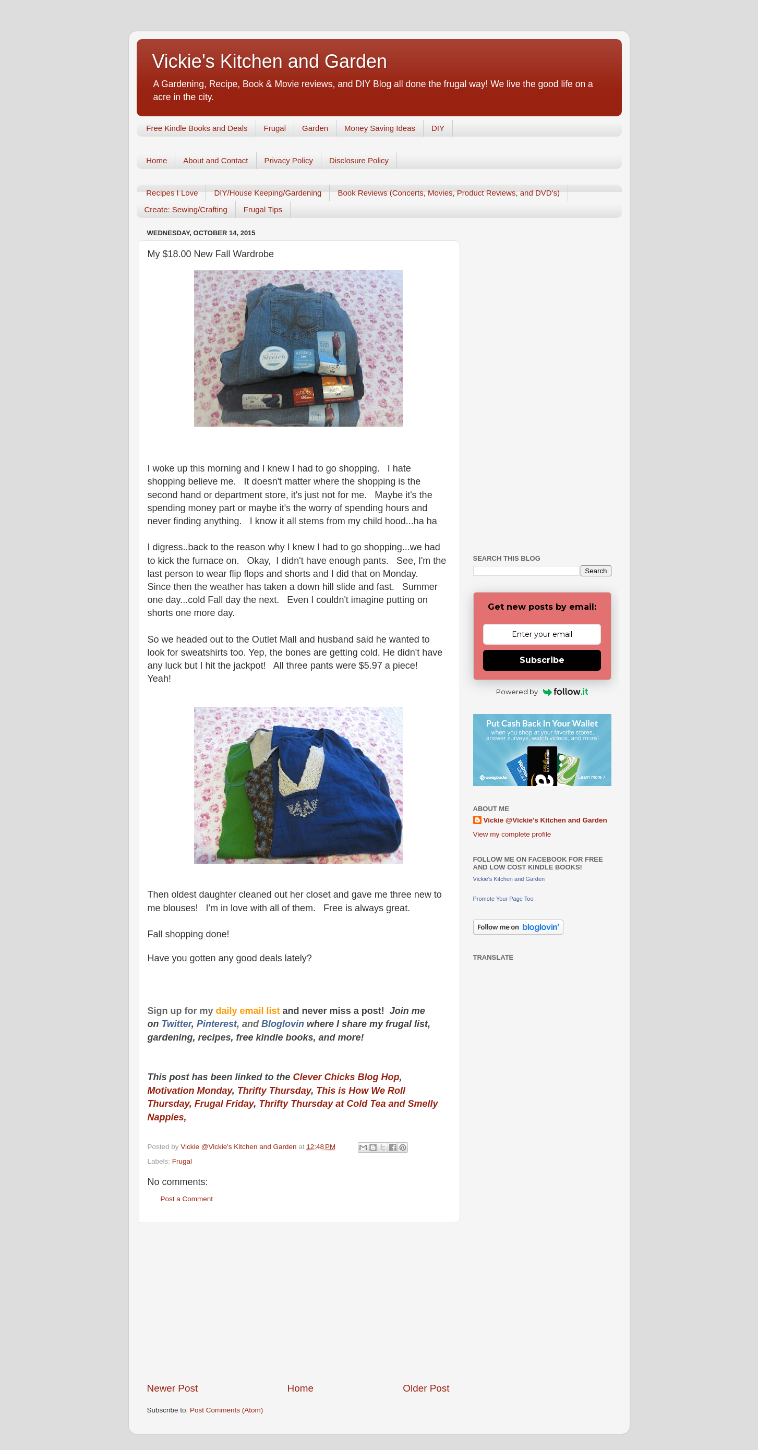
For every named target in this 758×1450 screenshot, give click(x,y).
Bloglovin (284, 1024)
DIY (437, 128)
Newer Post (172, 1388)
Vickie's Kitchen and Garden (269, 61)
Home (156, 160)
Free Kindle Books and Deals (196, 128)
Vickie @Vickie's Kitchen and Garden (545, 820)
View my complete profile (512, 834)
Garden (315, 128)
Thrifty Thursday (274, 1090)
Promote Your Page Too (503, 899)
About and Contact (215, 160)
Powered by (542, 691)
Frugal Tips (263, 209)
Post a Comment (187, 1199)
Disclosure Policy (359, 160)
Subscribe (542, 660)
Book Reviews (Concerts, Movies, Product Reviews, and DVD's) (449, 192)
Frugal (275, 128)
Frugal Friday (224, 1103)
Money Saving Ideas (379, 128)
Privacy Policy (288, 160)
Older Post (426, 1388)
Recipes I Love (172, 192)
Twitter (176, 1024)
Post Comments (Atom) (226, 1410)
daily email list (249, 1011)
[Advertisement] (298, 1302)
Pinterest (217, 1024)
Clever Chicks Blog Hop (346, 1077)
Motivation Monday (190, 1090)
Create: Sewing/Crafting (186, 209)
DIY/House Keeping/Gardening (267, 192)
